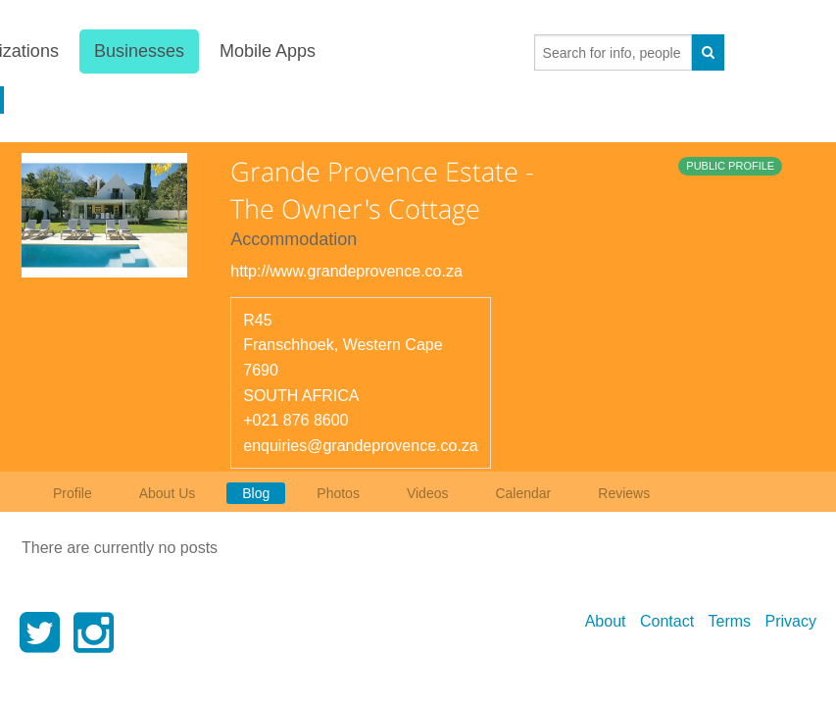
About (605, 621)
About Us (167, 493)
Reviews (624, 493)
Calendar (523, 493)
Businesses (138, 51)
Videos (428, 493)
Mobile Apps (267, 51)
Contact (667, 621)
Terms (730, 621)
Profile (72, 493)
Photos (338, 493)
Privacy (790, 621)
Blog (256, 493)
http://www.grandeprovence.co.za (346, 271)
